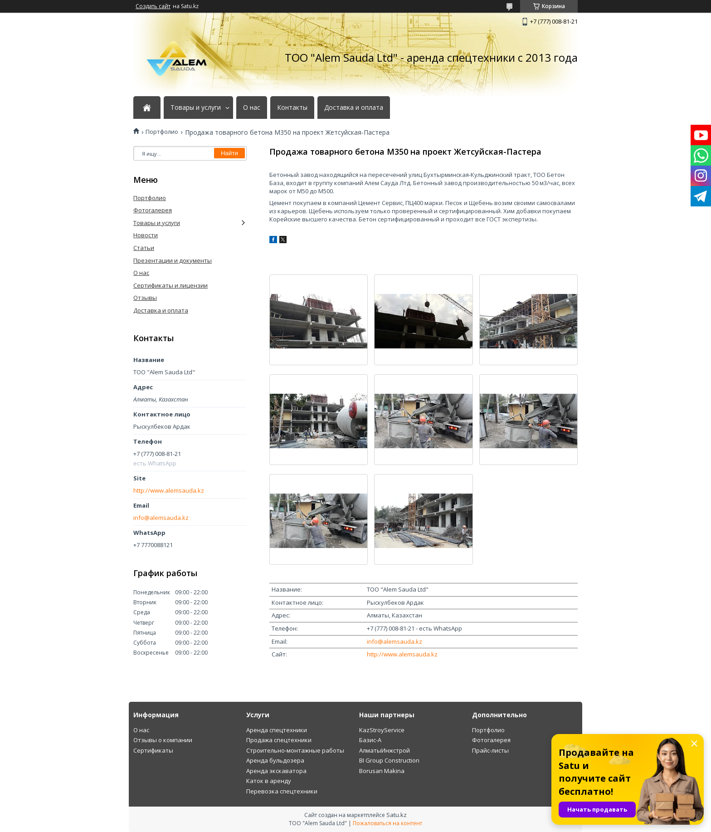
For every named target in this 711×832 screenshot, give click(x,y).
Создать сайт (153, 6)
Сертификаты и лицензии (170, 285)
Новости (145, 235)
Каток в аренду (268, 781)
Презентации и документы (172, 260)
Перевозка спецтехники (281, 791)
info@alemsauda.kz (394, 641)
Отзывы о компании (162, 740)
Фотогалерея (152, 210)
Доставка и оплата (353, 107)
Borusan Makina (381, 771)
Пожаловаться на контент (387, 823)
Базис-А (370, 740)
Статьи (143, 248)
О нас (251, 107)
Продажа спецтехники (279, 740)
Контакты (292, 107)
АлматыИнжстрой (384, 750)
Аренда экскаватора (276, 771)
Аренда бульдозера (275, 760)
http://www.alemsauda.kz (402, 654)
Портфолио (162, 132)
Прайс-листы (490, 750)
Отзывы (145, 298)
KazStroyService (381, 730)
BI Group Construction (389, 760)
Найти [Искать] (229, 153)
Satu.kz (396, 815)
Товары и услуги (195, 107)
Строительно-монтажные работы (295, 750)
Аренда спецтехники (276, 730)
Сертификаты (153, 750)
